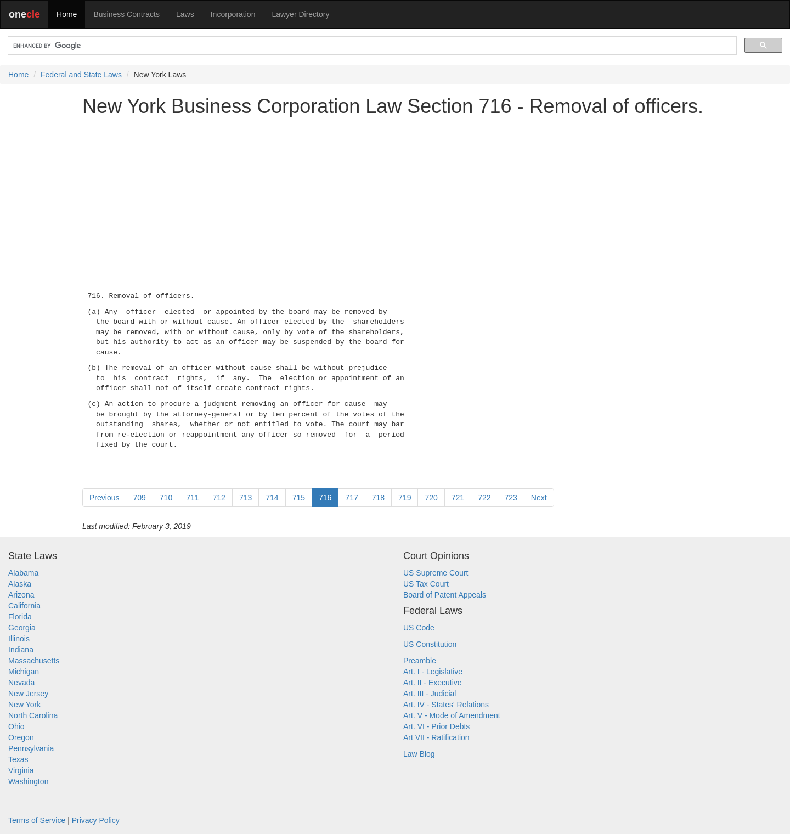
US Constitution (429, 644)
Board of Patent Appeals (444, 594)
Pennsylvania (31, 748)
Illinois (19, 638)
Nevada (21, 682)
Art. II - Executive (432, 682)
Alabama (23, 572)
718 (378, 497)
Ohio (16, 726)
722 (484, 497)
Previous (104, 497)
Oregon (21, 737)
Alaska (19, 583)
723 (511, 497)
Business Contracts (126, 14)
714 (272, 497)
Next (539, 497)
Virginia (20, 770)
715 (298, 497)
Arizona (21, 594)
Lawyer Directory (300, 14)
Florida (20, 616)
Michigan (23, 671)
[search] (371, 46)
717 (351, 497)
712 (219, 497)
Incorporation (233, 14)
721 (458, 497)
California (24, 605)
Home (67, 14)
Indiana (20, 649)
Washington (28, 781)
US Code (419, 627)
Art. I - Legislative (432, 671)
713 (245, 497)
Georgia (22, 627)
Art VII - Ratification (436, 737)
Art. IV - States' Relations (446, 704)
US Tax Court (426, 583)
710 (166, 497)
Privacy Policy (96, 820)
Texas (18, 759)
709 (139, 497)
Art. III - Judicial (429, 693)
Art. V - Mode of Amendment (451, 715)
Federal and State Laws (81, 74)
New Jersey (28, 693)
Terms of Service (36, 820)
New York (24, 704)
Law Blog (419, 754)
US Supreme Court (435, 572)
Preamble (419, 660)
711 (192, 497)
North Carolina (33, 715)
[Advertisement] (395, 201)
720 (431, 497)
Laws (185, 14)
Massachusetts (33, 660)
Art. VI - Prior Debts (436, 726)
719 (404, 497)
